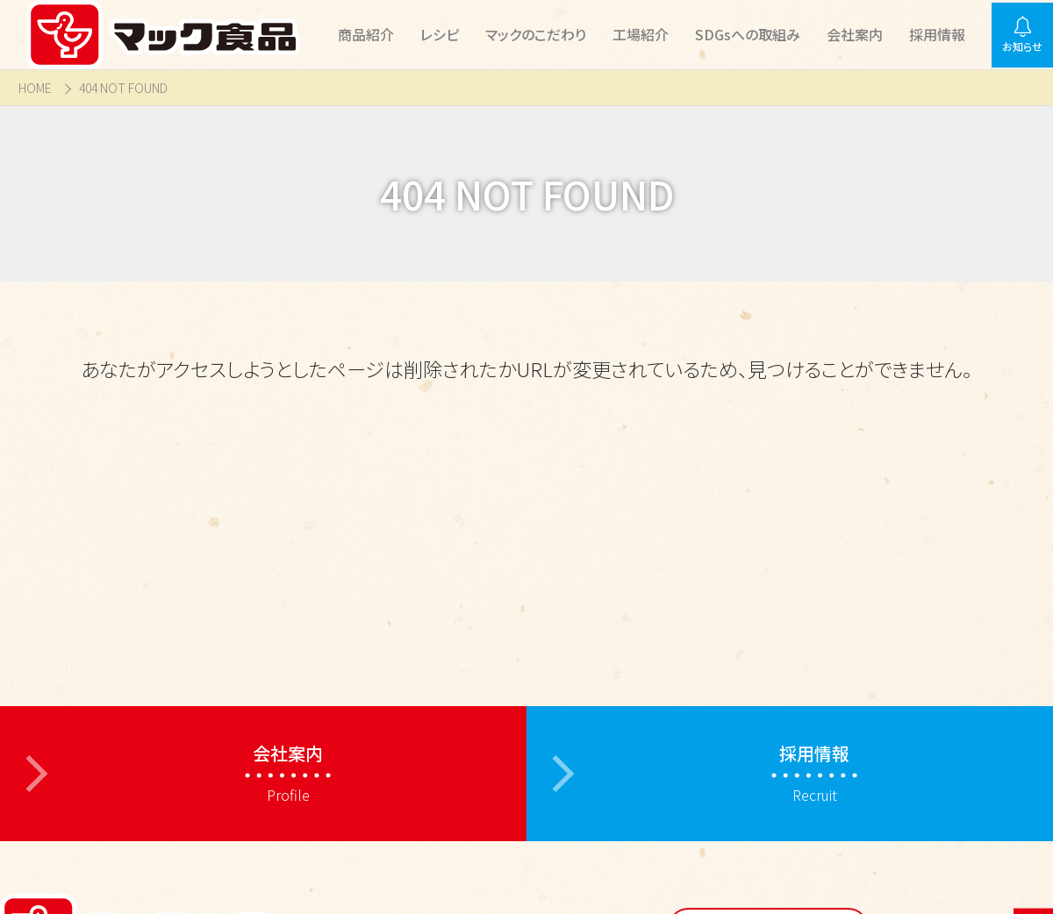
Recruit (814, 773)
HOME (35, 88)
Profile (287, 773)
